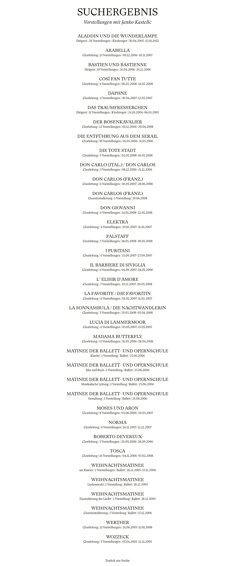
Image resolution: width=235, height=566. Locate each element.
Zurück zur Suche (117, 560)
